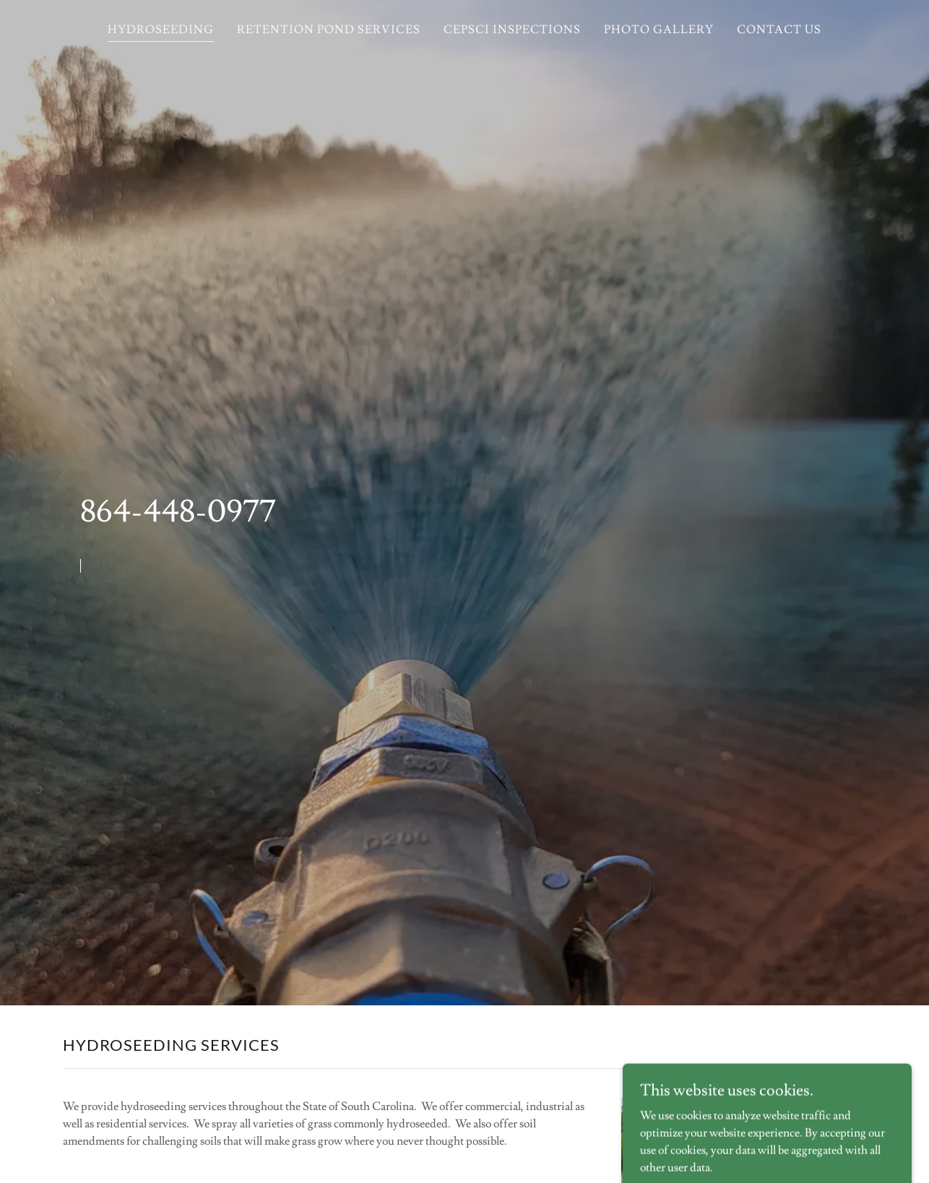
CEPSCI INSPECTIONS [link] (512, 29)
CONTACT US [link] (779, 29)
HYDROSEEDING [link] (161, 29)
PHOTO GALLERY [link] (659, 29)
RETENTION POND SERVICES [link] (328, 29)
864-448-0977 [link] (178, 511)
